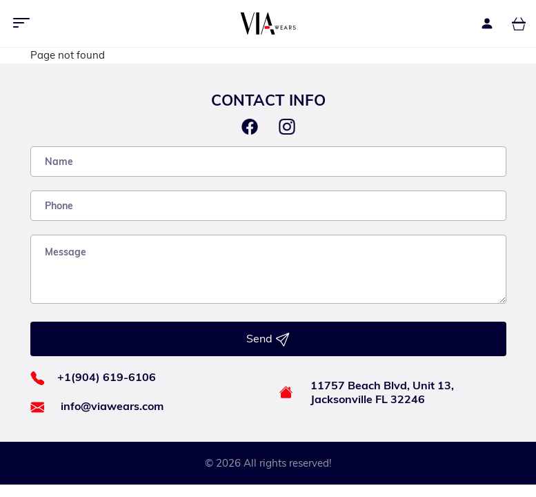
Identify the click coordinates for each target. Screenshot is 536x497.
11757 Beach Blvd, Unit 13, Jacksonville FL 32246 (382, 392)
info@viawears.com (112, 406)
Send (268, 339)
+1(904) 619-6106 (106, 377)
